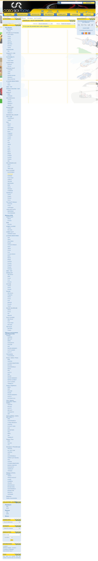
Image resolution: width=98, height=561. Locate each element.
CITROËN (10, 69)
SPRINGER (10, 494)
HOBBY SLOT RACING (13, 457)
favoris (57, 12)
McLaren (10, 224)
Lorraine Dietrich (11, 254)
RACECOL (10, 492)
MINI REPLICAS (10, 98)
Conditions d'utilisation (8, 549)
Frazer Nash (10, 60)
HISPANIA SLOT (10, 68)
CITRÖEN (10, 135)
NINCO (9, 368)
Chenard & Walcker (12, 244)
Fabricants (62, 14)
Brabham (10, 64)
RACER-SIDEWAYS (12, 348)
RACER (8, 291)
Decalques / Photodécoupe (13, 447)
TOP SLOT (9, 326)
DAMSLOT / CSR (10, 53)
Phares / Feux (9, 439)
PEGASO (10, 110)
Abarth (9, 124)
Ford (9, 83)
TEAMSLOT (9, 192)
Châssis (8, 335)
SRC (9, 435)
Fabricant (35, 23)
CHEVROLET (11, 118)
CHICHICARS (9, 49)
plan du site (50, 12)
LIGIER (9, 120)
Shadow (9, 159)
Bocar (9, 131)
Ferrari (9, 36)
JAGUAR (10, 181)
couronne (9, 557)
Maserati (10, 42)
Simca (9, 200)
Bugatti (9, 243)
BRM (7, 222)
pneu (12, 557)
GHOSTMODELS (12, 366)
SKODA (9, 105)
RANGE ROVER (11, 75)
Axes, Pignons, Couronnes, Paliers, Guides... (11, 402)
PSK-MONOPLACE (11, 163)
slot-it (7, 556)
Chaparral (10, 133)
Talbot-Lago (10, 168)
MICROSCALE (11, 485)
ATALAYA (10, 448)
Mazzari (9, 66)
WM (8, 161)
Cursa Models (11, 355)
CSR (9, 454)
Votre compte (82, 12)
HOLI (9, 459)
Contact (88, 14)
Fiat (8, 51)
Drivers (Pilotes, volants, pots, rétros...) (12, 416)
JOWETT (10, 179)
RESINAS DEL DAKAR (12, 115)
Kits (7, 506)
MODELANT (9, 273)
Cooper (9, 137)
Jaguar (9, 144)
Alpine (9, 125)
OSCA (9, 187)
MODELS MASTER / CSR (13, 88)
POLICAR (10, 344)
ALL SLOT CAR (11, 450)
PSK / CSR (9, 116)
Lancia (9, 40)
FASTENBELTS (10, 57)
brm (4, 556)
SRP (9, 413)
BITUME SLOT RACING (12, 33)
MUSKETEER (9, 107)
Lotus (9, 148)
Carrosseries (9, 354)
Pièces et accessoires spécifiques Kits (11, 333)
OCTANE (8, 284)
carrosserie (18, 557)
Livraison (5, 546)
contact (42, 12)
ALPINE (9, 55)
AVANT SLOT (9, 217)
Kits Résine (8, 27)
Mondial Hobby (11, 486)
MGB (9, 185)
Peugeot (9, 155)
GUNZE (9, 479)
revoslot (13, 556)
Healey (9, 38)
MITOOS (10, 365)
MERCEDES (10, 183)
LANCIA (9, 101)
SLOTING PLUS (11, 398)
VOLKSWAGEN (11, 213)
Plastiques (8, 504)
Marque (58, 23)
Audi (9, 237)
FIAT (9, 320)
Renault (9, 198)
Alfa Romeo (10, 129)
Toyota (9, 47)
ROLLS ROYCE (11, 79)
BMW (9, 94)
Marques (75, 14)
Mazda (9, 218)
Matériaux (8, 496)
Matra (9, 84)
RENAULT (10, 77)
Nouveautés (36, 14)
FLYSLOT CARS (11, 426)
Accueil (9, 14)
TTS (9, 444)
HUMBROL (10, 481)
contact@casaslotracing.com (86, 30)
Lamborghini (10, 207)
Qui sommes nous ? (8, 550)
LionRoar (10, 461)
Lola (9, 146)
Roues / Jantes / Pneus (12, 357)
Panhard (10, 261)
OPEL (9, 73)
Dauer (9, 246)
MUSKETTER (11, 490)
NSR (9, 374)
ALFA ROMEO (11, 172)
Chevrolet (10, 203)
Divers (7, 516)
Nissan (9, 30)
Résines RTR (9, 215)
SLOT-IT (10, 352)
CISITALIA (10, 174)
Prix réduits (49, 14)
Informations (22, 14)
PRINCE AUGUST (12, 477)
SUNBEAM (10, 190)
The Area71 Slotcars (11, 202)
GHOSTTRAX (9, 62)
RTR (7, 508)
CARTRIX (10, 337)
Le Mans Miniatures (12, 422)
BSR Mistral (9, 29)
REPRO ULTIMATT (12, 379)
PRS (9, 370)
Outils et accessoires (11, 498)
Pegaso (9, 196)
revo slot (18, 556)
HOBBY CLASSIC (11, 226)
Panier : (90, 12)
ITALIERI (10, 483)
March (9, 151)
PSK (7, 122)
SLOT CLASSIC (10, 170)
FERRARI (10, 96)
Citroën (9, 228)
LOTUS (9, 99)
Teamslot (10, 443)
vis (14, 557)
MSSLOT (8, 92)
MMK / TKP (9, 87)
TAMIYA (9, 475)
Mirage (9, 153)
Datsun (9, 296)
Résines (7, 510)
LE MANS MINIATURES (12, 81)
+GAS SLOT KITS (11, 209)
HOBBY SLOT (10, 232)
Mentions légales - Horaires (9, 547)
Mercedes (10, 43)
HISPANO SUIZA (12, 233)
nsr (10, 556)
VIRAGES (10, 470)
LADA (9, 71)
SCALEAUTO (11, 342)
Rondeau (10, 268)
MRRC (9, 340)
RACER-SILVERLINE (11, 308)
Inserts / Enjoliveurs (11, 385)
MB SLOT (10, 339)
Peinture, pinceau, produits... (11, 473)
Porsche (9, 45)
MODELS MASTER (12, 465)
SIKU (9, 431)
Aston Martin (10, 34)
